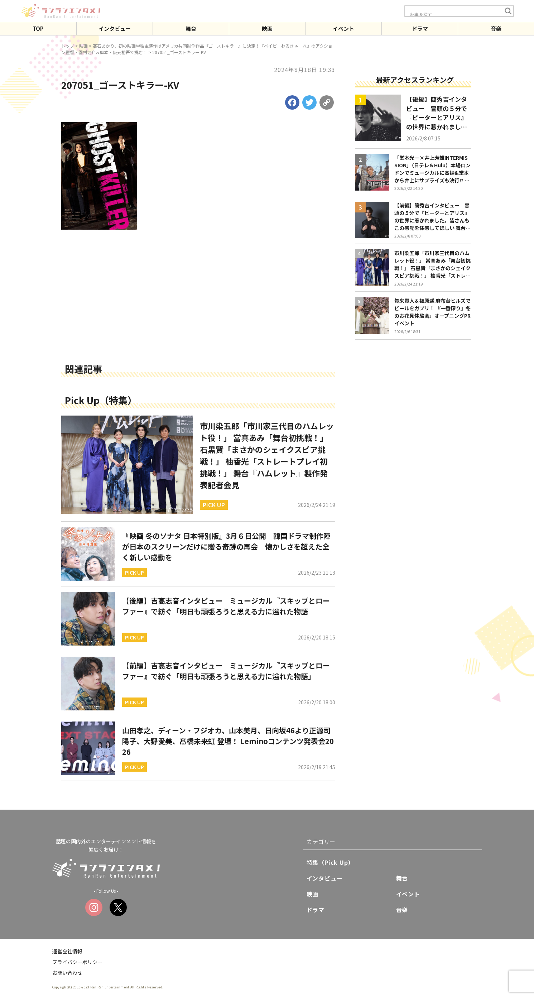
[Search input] (455, 14)
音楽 (496, 28)
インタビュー (114, 28)
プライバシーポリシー (77, 961)
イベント (343, 28)
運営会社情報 (67, 951)
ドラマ (420, 28)
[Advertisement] (198, 307)
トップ (67, 46)
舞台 (191, 28)
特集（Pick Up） (330, 862)
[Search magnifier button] (508, 11)
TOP (38, 28)
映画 (267, 28)
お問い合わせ (67, 972)
